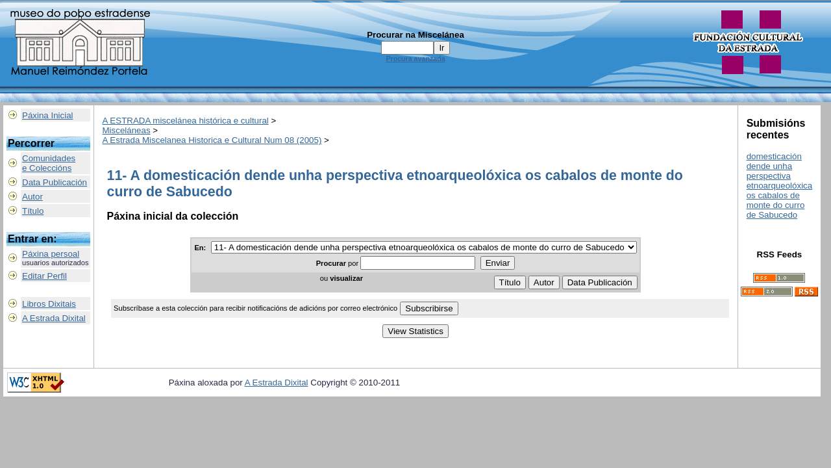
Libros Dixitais (49, 304)
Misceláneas (127, 130)
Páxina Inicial (47, 115)
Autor (32, 197)
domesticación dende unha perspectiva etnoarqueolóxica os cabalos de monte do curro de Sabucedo (780, 185)
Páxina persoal (50, 254)
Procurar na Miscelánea (415, 35)
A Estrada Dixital (54, 318)
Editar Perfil (44, 276)
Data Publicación (54, 182)
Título (32, 211)
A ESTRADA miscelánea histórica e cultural (186, 120)
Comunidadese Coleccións (48, 163)
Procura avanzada (415, 58)
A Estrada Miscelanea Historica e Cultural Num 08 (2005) (212, 140)
